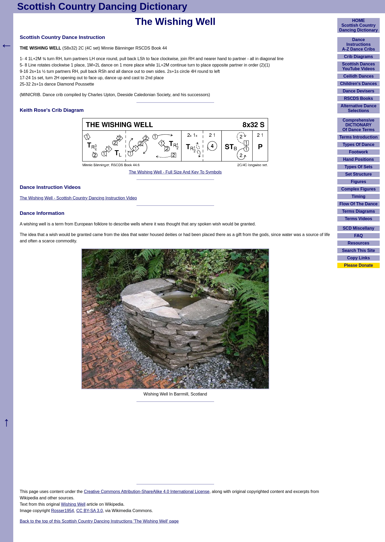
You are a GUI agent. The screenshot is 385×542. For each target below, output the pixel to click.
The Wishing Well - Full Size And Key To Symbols (175, 172)
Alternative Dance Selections (358, 108)
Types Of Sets (358, 167)
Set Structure (358, 174)
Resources (358, 243)
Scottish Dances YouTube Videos (358, 66)
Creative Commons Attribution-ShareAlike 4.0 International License (146, 491)
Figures (358, 181)
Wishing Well (73, 504)
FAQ (358, 235)
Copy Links (358, 258)
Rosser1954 (62, 510)
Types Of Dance (358, 144)
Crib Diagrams (358, 56)
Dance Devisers (358, 91)
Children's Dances (358, 83)
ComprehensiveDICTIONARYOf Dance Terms (358, 125)
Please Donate (358, 265)
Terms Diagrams (358, 211)
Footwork (358, 152)
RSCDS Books (358, 98)
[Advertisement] (175, 443)
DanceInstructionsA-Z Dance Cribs (358, 44)
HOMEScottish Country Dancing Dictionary (358, 25)
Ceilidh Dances (358, 76)
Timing (358, 196)
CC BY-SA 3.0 (89, 510)
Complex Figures (358, 189)
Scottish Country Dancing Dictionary (102, 6)
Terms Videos (358, 218)
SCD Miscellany (358, 228)
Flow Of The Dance (358, 204)
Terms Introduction (358, 137)
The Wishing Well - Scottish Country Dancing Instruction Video (78, 198)
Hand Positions (358, 159)
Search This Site (358, 250)
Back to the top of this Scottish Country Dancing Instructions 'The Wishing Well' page (99, 521)
